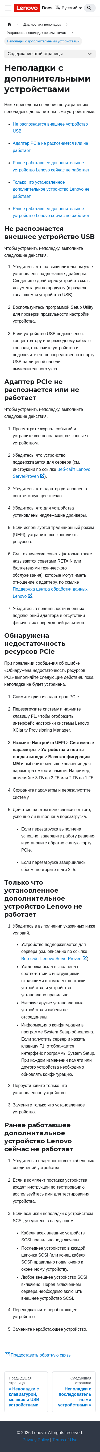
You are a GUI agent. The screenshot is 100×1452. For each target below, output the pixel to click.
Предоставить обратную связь (37, 1355)
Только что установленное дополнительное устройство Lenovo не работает (51, 189)
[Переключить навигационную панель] (8, 8)
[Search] (90, 8)
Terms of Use (64, 1440)
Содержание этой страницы (35, 53)
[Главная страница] (9, 24)
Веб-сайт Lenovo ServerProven (54, 958)
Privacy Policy (36, 1440)
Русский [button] (66, 8)
